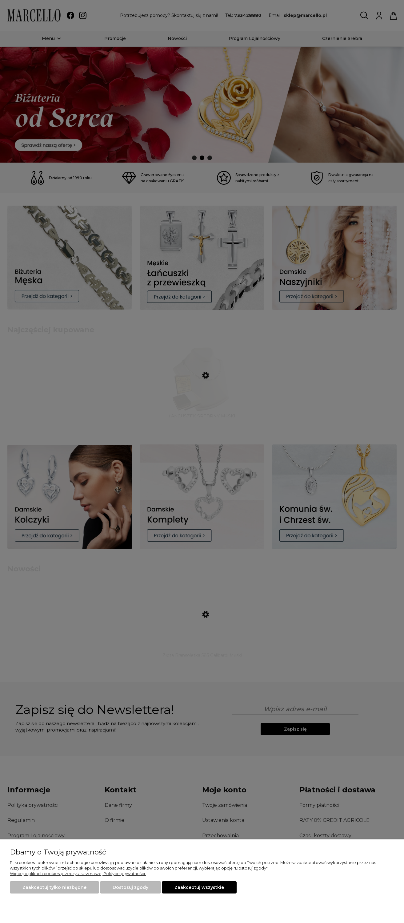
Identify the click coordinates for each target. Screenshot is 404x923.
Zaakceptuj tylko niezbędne (54, 887)
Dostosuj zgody (130, 887)
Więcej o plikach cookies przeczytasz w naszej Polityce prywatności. (78, 873)
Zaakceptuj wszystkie (199, 887)
